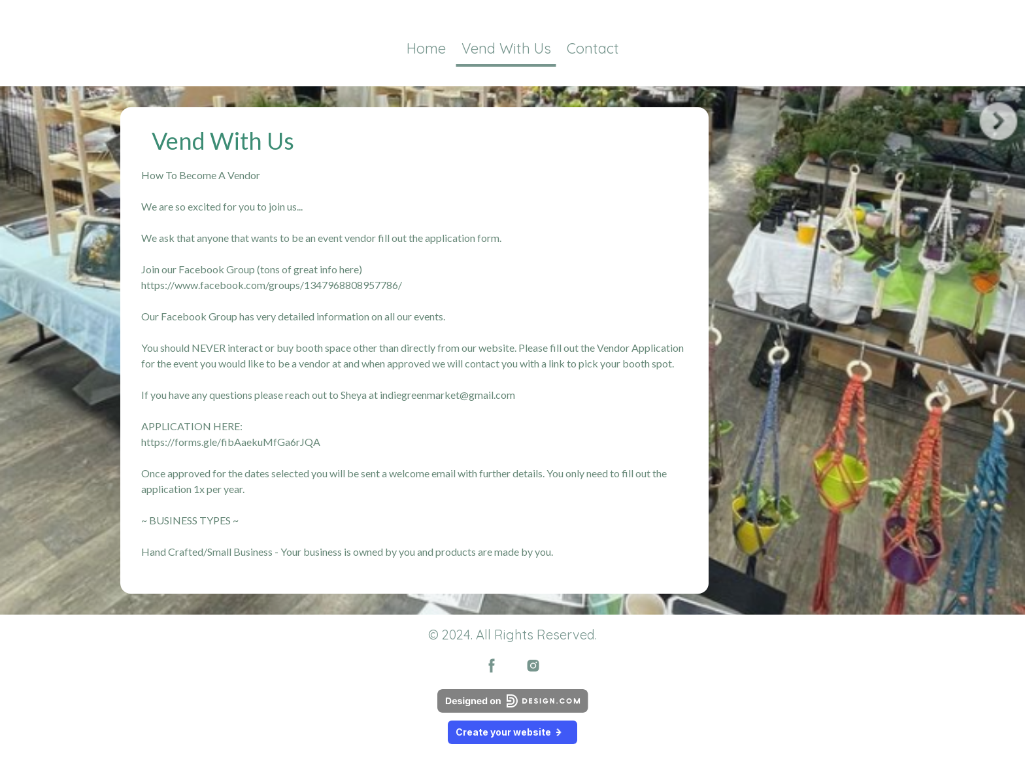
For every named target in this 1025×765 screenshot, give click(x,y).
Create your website (512, 732)
